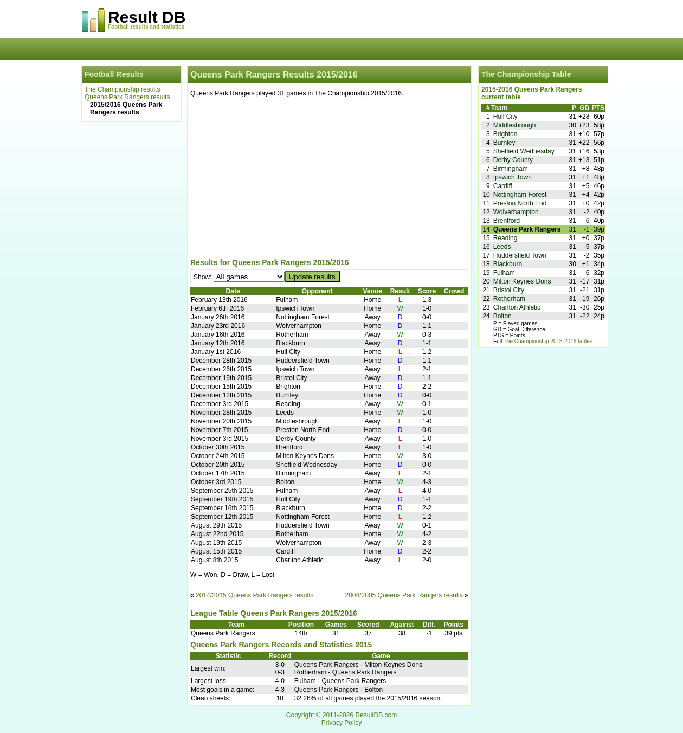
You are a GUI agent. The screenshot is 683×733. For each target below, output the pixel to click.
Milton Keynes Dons (522, 281)
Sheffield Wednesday (524, 151)
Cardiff (502, 186)
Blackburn (507, 264)
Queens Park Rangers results (127, 97)
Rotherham (509, 299)
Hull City (505, 116)
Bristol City (508, 290)
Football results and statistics (146, 27)
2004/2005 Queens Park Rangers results (404, 595)
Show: (204, 277)
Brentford (506, 220)
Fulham (504, 273)
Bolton (502, 316)
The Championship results (122, 89)
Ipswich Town (512, 177)
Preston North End (520, 203)
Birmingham (510, 168)
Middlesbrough (514, 125)
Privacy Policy (341, 722)
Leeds (502, 246)
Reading (505, 238)
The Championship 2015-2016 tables (548, 341)
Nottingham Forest (520, 194)
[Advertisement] (329, 179)
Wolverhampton (516, 212)
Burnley (504, 142)
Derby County (513, 160)
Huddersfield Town (520, 255)
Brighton (505, 134)
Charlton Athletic (516, 307)
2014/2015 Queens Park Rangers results (254, 595)
